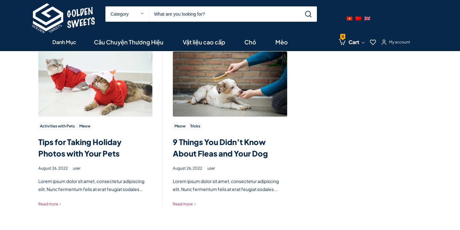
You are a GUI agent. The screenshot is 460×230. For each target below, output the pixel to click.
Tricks (195, 126)
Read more (48, 204)
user (76, 168)
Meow (84, 126)
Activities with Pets (57, 126)
